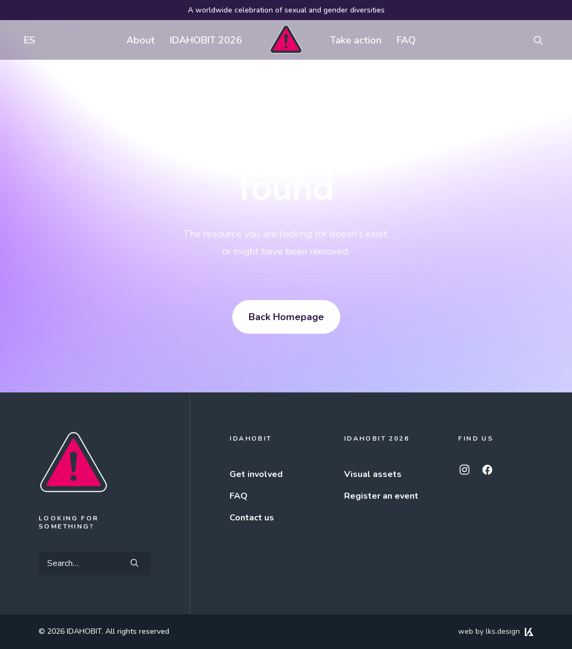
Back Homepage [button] (286, 316)
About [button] (140, 40)
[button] (543, 40)
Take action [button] (356, 40)
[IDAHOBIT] (285, 40)
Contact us (252, 518)
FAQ (406, 40)
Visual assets (373, 474)
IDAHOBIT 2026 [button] (206, 40)
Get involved (256, 474)
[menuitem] (27, 40)
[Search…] (94, 563)
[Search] (94, 563)
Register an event (381, 496)
